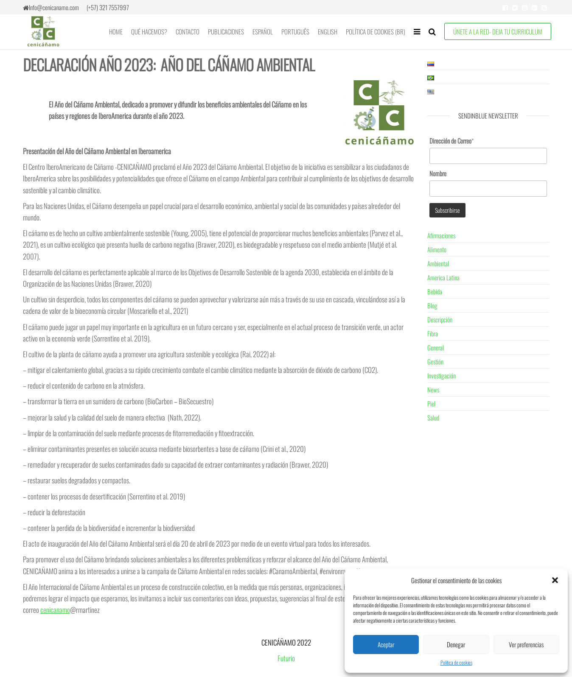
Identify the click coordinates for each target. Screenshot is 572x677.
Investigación (441, 375)
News (433, 389)
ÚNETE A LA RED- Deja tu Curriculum (497, 31)
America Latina (443, 277)
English (327, 31)
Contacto (187, 31)
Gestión (435, 361)
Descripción (439, 319)
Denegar (456, 644)
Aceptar (386, 644)
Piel (431, 403)
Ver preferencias (526, 644)
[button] (555, 580)
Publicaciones (226, 31)
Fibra (432, 333)
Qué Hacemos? (149, 31)
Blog (432, 305)
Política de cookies (456, 662)
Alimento (436, 249)
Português (295, 31)
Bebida (434, 291)
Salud (433, 417)
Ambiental (438, 263)
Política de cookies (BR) (375, 31)
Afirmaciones (441, 235)
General (435, 347)
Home (116, 31)
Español (262, 31)
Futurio (286, 658)
